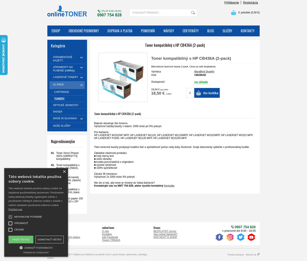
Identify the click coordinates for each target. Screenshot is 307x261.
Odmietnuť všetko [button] (50, 239)
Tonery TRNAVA (111, 240)
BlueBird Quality (204, 71)
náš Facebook (110, 237)
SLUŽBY (227, 30)
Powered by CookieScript (36, 252)
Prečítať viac (15, 209)
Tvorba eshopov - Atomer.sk (243, 254)
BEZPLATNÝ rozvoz (165, 231)
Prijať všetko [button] (21, 239)
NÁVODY (168, 30)
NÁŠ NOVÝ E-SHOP (165, 237)
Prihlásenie (231, 2)
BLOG (210, 30)
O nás (105, 231)
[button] (36, 247)
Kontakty (107, 234)
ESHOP (56, 30)
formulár (169, 185)
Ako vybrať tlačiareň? (165, 234)
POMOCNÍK (148, 30)
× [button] (64, 171)
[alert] (36, 212)
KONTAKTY (248, 30)
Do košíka (210, 93)
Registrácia (250, 2)
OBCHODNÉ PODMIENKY (84, 30)
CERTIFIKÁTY (191, 30)
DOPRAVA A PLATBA (119, 30)
